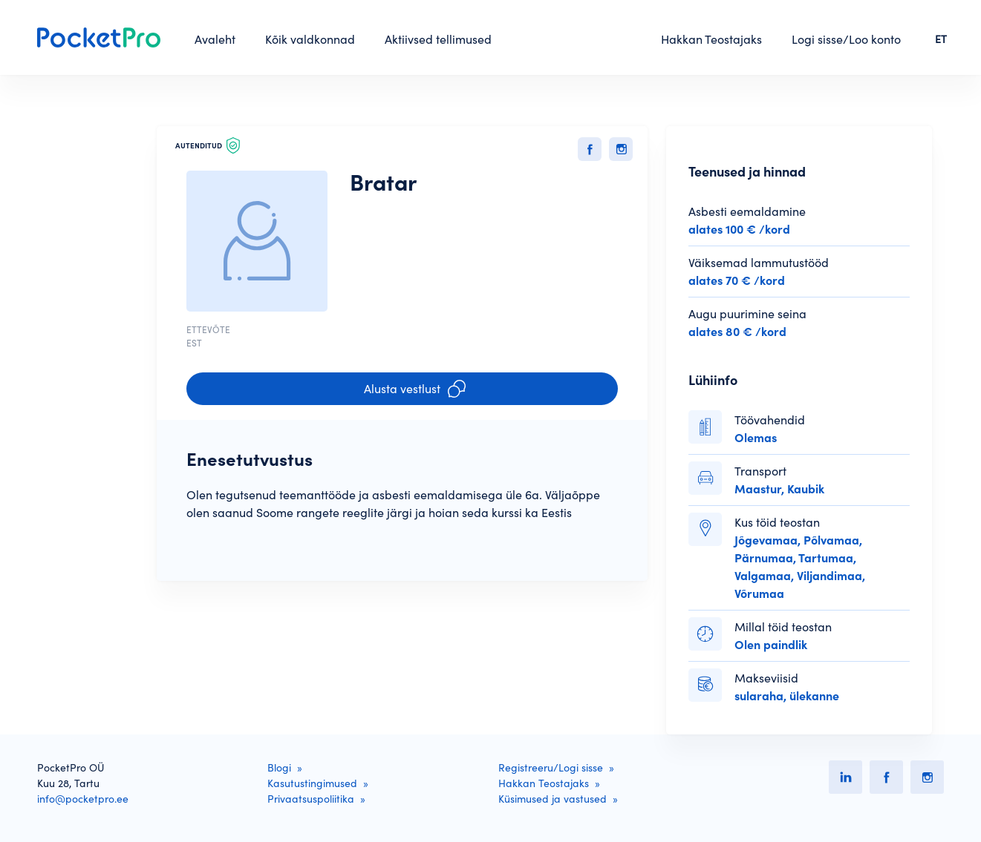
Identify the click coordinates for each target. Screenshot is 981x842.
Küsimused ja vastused (552, 799)
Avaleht (215, 39)
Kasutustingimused (312, 783)
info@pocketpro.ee (82, 799)
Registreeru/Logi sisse (550, 767)
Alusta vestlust (415, 389)
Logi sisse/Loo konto (846, 39)
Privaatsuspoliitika (310, 799)
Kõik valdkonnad (310, 39)
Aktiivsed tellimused (438, 39)
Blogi (279, 767)
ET (941, 39)
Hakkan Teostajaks (711, 39)
